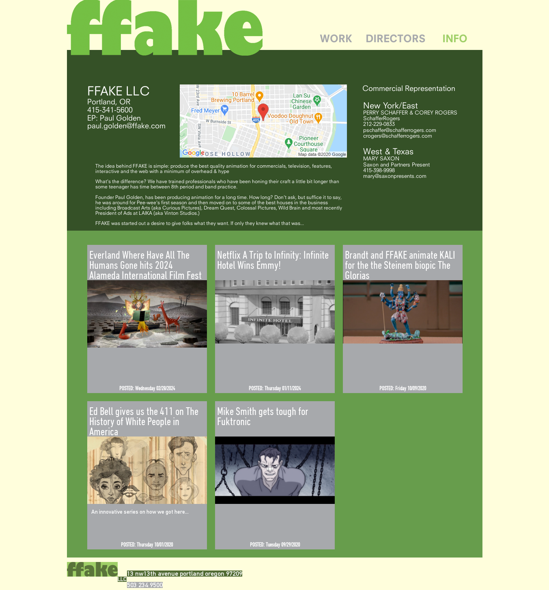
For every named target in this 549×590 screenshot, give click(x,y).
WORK (336, 38)
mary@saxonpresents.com (394, 176)
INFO (454, 38)
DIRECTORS (396, 38)
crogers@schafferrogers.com (397, 135)
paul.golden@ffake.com (126, 125)
